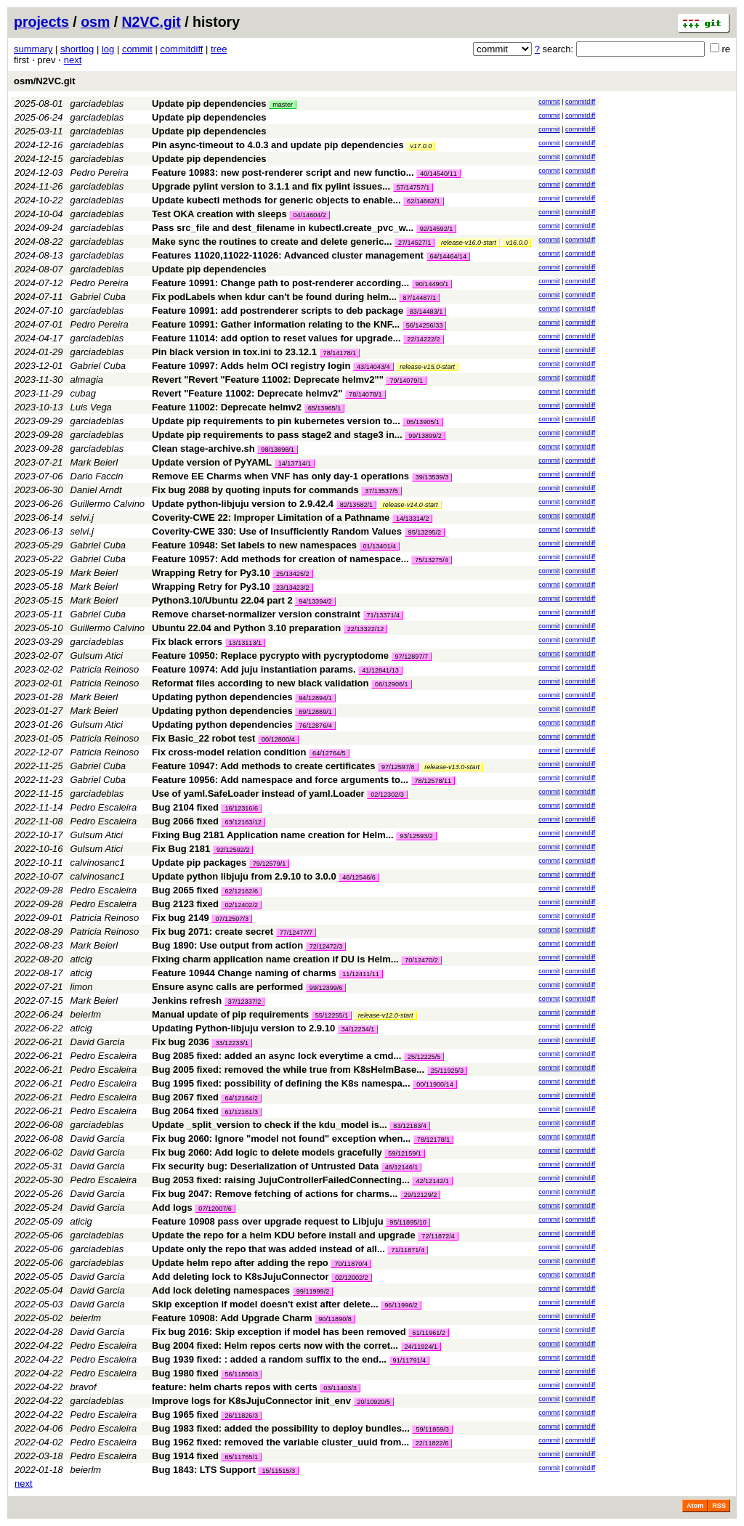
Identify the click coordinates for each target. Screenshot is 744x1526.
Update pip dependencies (209, 103)
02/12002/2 (351, 1277)
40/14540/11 (438, 173)
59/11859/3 (432, 1429)
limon (81, 986)
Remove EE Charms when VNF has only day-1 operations (280, 476)
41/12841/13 (380, 670)
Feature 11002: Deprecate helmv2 (227, 407)
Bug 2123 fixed (185, 903)
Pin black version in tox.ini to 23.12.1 (234, 351)
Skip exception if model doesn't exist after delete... (266, 1304)
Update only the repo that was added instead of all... (269, 1248)
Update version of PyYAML (212, 462)
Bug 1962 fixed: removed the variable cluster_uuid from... (282, 1442)
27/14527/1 (415, 242)
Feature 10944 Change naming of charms (244, 972)
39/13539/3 (432, 477)
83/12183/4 (409, 1125)
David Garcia (97, 1041)
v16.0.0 (516, 242)
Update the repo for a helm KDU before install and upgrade (284, 1235)
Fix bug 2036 (180, 1041)
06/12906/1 (391, 684)
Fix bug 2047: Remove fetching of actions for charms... (276, 1193)
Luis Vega (91, 407)
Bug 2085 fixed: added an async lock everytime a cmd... (278, 1055)
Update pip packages (199, 862)
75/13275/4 (431, 560)
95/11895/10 (407, 1222)
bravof (83, 1386)
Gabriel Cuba (98, 296)
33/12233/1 (231, 1043)
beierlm (86, 1014)
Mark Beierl (94, 462)
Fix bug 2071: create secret (212, 931)
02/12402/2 (241, 905)
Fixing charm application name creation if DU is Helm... (276, 959)
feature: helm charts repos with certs (235, 1386)
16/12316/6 (241, 808)
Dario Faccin (97, 476)
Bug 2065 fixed (185, 890)
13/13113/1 (245, 642)
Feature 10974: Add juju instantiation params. (254, 669)
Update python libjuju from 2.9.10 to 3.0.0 (244, 876)
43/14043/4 (373, 366)
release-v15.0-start (427, 366)
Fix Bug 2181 (181, 848)
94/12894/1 (315, 698)
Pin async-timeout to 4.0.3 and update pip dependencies (278, 144)
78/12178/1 (433, 1139)
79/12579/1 (269, 863)
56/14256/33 (424, 325)
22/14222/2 (423, 339)
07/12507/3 (231, 918)
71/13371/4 (383, 615)
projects (41, 22)
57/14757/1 (413, 187)
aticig (81, 959)
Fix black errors (187, 641)
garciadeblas (97, 103)
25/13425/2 (293, 573)
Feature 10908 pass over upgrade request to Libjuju (268, 1221)
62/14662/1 (423, 201)
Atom (695, 1505)
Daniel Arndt (96, 489)
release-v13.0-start (452, 767)
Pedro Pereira (99, 172)
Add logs (172, 1207)
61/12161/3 (241, 1112)
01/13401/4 (380, 546)
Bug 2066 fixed (185, 821)
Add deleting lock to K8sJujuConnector (240, 1276)
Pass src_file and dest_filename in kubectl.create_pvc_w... (284, 227)
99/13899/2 (425, 435)
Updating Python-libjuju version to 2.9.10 (243, 1028)
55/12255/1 (332, 1015)
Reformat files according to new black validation (260, 683)
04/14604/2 (309, 215)
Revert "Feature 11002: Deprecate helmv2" (247, 393)
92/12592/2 (233, 849)
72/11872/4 (438, 1236)
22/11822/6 (432, 1443)
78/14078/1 (365, 394)
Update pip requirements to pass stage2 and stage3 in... (278, 434)
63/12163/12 (243, 822)
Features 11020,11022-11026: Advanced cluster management (288, 255)
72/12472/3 (326, 946)
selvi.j (82, 517)
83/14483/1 (426, 311)
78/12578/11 (433, 780)
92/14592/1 (436, 228)
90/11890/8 (335, 1319)
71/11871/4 (407, 1250)
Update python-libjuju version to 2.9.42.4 (242, 503)
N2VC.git (151, 22)
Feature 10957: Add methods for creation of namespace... (281, 558)
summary (33, 49)
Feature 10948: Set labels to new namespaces (254, 545)
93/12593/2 (416, 836)
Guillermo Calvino (107, 503)
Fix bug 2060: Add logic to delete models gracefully (267, 1152)
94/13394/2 (315, 601)
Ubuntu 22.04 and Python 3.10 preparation (246, 627)
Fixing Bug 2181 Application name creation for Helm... (274, 834)
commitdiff (181, 49)
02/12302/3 (387, 794)
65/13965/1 (324, 408)
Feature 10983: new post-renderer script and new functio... (284, 172)
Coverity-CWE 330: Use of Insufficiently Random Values (277, 531)
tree (219, 49)
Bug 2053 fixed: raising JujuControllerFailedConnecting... (282, 1179)
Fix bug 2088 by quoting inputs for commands (255, 489)
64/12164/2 (241, 1098)
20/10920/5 (374, 1401)
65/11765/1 (241, 1457)
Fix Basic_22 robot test (203, 738)
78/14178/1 (340, 353)
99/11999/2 (313, 1291)
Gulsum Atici (96, 655)
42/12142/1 (432, 1181)
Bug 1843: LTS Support (204, 1469)
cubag (83, 393)
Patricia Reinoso (105, 669)
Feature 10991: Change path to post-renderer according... (282, 282)
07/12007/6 (215, 1208)
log (108, 49)
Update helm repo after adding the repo (240, 1262)
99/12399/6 (326, 987)
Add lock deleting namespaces (221, 1290)
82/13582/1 (356, 504)
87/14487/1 (419, 297)
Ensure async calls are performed (227, 986)
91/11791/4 (409, 1360)
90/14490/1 (432, 284)
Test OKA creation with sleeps (219, 213)
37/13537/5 (381, 491)
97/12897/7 (412, 656)
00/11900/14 (434, 1084)
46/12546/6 (359, 877)
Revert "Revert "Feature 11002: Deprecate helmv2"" (268, 379)
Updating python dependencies (222, 696)
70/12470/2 (421, 960)
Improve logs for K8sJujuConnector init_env (251, 1400)
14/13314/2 (412, 518)
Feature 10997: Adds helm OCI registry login (251, 365)
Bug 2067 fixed (185, 1097)
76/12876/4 (315, 725)
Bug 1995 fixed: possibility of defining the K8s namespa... (282, 1083)
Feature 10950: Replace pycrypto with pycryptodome (270, 655)
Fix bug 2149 (180, 917)
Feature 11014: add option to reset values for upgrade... (277, 338)
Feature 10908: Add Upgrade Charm (232, 1317)
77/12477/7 (296, 932)
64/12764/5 (329, 753)
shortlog (77, 49)
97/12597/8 (398, 767)
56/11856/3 (241, 1374)
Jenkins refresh (187, 1000)
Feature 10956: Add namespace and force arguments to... (281, 779)
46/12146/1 (401, 1167)
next (73, 59)
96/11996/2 (401, 1305)
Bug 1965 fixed (185, 1414)
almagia (87, 379)
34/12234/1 (358, 1029)
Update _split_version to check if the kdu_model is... (270, 1124)
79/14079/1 (406, 380)
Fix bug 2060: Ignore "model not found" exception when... (282, 1138)
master (282, 104)
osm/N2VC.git (45, 81)
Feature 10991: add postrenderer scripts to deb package (277, 310)
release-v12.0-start (385, 1015)
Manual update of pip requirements (230, 1014)
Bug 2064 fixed (185, 1110)
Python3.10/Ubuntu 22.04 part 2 (222, 600)
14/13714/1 (295, 463)
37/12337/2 (245, 1001)
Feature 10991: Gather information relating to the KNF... (277, 324)
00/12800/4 (278, 739)
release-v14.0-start (410, 504)
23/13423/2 (293, 587)
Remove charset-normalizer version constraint (256, 614)
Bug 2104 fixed (185, 807)
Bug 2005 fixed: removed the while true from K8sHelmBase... (289, 1069)
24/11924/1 (421, 1346)
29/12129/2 (420, 1194)
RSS (719, 1505)
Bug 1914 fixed (185, 1455)
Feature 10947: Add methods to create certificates (263, 765)
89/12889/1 (315, 711)
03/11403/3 (340, 1388)
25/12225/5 (424, 1056)
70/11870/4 (351, 1263)
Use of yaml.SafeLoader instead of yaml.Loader (258, 793)
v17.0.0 (421, 146)
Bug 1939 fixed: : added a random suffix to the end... (270, 1359)
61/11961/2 (428, 1332)
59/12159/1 (404, 1153)
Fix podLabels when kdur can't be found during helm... (275, 296)
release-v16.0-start (468, 242)
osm (95, 22)
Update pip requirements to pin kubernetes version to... (277, 420)
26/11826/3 (241, 1415)
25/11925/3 (447, 1070)
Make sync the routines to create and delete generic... (273, 241)
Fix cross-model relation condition (229, 752)
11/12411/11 (360, 974)
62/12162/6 (241, 891)
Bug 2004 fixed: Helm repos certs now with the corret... (276, 1345)
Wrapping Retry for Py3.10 (211, 572)
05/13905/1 (423, 422)
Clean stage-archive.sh (203, 448)
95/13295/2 (425, 532)
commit (137, 49)
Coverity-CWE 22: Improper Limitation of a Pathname (270, 517)
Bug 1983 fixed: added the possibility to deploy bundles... (282, 1428)
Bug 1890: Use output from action (227, 945)
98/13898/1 (277, 449)
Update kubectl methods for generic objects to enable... (277, 200)
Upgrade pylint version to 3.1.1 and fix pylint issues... (272, 186)
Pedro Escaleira (103, 807)
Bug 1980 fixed (185, 1373)
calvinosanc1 (97, 862)
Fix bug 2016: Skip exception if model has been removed (279, 1331)
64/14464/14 (448, 256)
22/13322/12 (365, 629)
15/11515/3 (278, 1470)
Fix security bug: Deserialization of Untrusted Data (265, 1166)
